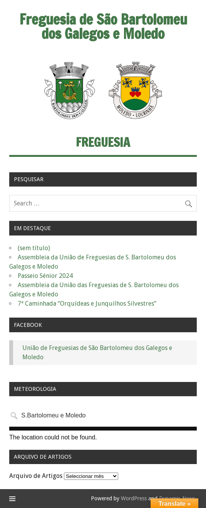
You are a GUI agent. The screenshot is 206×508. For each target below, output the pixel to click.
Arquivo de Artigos (35, 475)
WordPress (134, 498)
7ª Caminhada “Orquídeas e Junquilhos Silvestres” (87, 303)
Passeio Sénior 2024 (45, 275)
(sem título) (34, 248)
